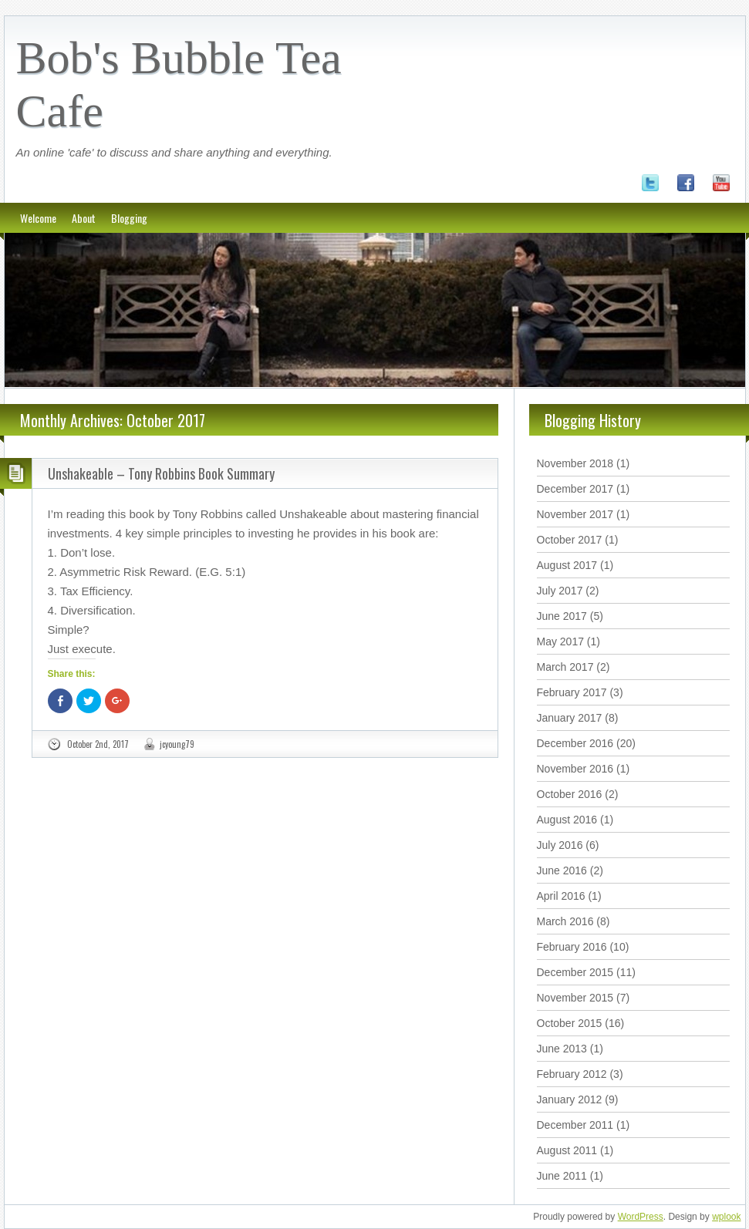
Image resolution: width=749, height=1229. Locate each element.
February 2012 (572, 1074)
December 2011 (575, 1125)
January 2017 (569, 718)
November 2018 (575, 463)
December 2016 (575, 743)
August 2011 (567, 1150)
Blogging (129, 218)
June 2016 (562, 870)
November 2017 (575, 514)
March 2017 (565, 667)
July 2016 (560, 845)
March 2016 (565, 921)
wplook (726, 1216)
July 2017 (560, 590)
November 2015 (575, 998)
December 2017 (575, 489)
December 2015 (575, 972)
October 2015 (569, 1023)
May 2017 (560, 641)
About (84, 218)
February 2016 (572, 947)
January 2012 (569, 1099)
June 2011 (562, 1176)
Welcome (38, 218)
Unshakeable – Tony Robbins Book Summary (161, 473)
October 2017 (569, 540)
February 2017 (572, 692)
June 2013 (562, 1048)
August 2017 (567, 565)
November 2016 (575, 769)
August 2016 (567, 819)
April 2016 (561, 896)
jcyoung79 (177, 744)
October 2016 (569, 794)
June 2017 (562, 616)
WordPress (640, 1216)
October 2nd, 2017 (98, 744)
